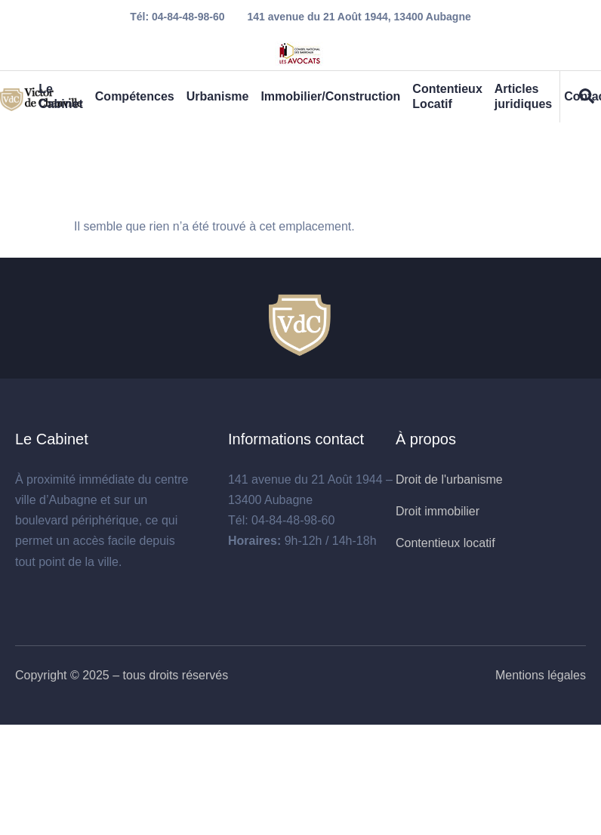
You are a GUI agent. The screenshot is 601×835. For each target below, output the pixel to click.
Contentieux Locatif (447, 96)
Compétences (134, 96)
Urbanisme (217, 96)
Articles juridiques (523, 96)
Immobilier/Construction (330, 96)
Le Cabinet (61, 96)
